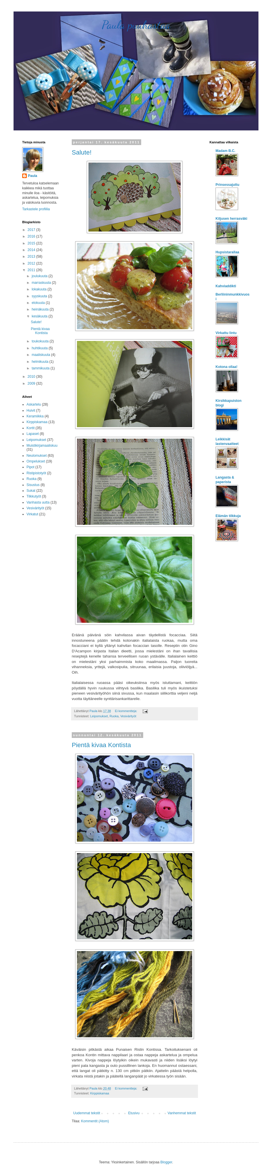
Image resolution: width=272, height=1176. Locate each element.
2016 (32, 236)
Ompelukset (36, 461)
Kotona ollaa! (226, 367)
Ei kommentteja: (126, 711)
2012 (32, 263)
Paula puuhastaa (136, 25)
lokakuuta (40, 289)
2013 (32, 257)
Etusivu (133, 1113)
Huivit (31, 410)
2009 (32, 383)
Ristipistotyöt (36, 473)
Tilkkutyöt (34, 496)
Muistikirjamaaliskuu (42, 446)
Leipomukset (99, 716)
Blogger (166, 1162)
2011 (32, 270)
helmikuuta (40, 362)
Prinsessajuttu (227, 185)
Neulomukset (37, 456)
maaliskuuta (41, 355)
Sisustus (33, 485)
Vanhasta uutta (38, 502)
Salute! (82, 152)
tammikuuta (41, 368)
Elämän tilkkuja (228, 516)
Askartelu (34, 404)
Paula (32, 176)
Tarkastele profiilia (36, 209)
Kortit (31, 428)
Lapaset (33, 434)
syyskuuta (40, 296)
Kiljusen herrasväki (231, 219)
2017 (32, 230)
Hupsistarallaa (227, 252)
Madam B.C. (225, 151)
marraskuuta (42, 283)
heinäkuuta (41, 309)
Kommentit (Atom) (95, 1121)
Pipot (30, 467)
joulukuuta (40, 276)
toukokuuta (41, 341)
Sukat (31, 491)
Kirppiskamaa (99, 1093)
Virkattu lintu (226, 333)
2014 (32, 250)
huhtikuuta (40, 348)
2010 (32, 377)
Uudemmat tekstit (86, 1113)
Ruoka (113, 716)
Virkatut (32, 514)
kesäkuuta (40, 316)
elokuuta (39, 303)
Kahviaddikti (226, 286)
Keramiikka (35, 416)
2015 (32, 243)
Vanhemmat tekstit (182, 1113)
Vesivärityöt (128, 716)
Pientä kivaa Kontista (101, 745)
